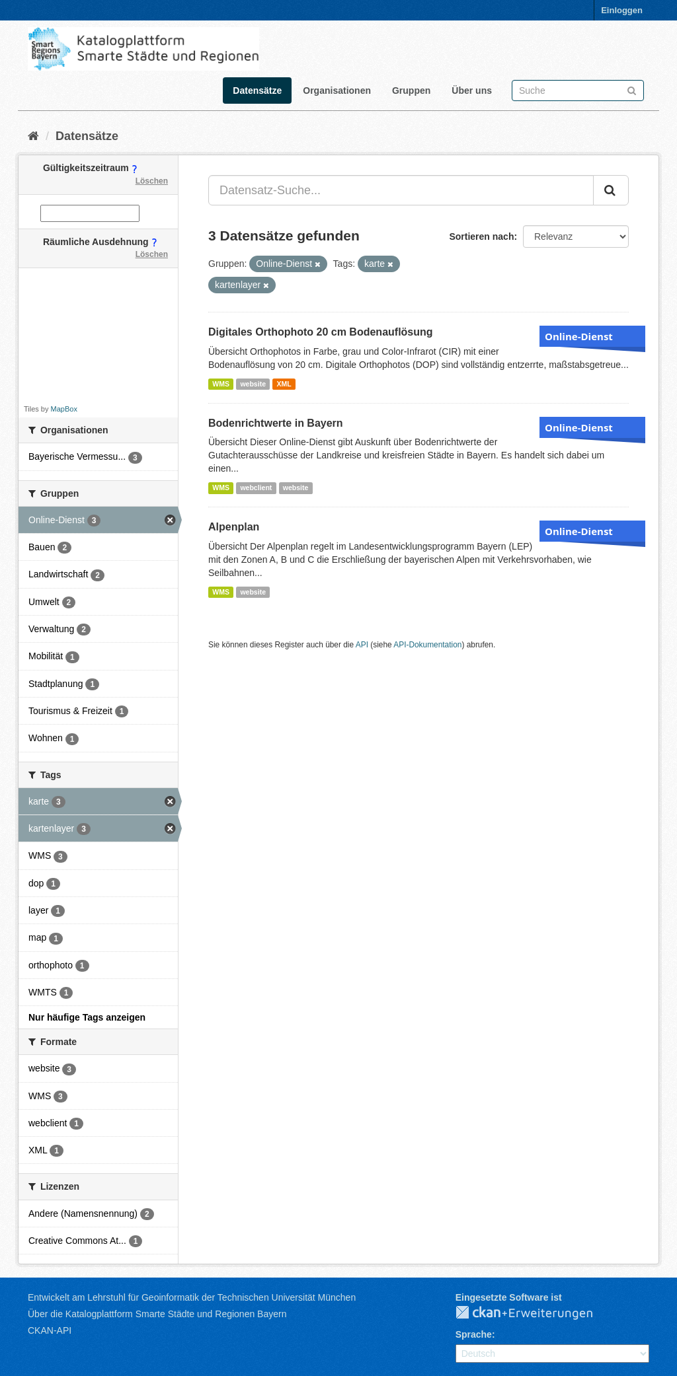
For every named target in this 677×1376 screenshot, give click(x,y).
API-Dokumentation (427, 644)
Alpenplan (233, 526)
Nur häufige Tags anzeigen (86, 1017)
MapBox (64, 409)
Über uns (472, 90)
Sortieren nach (481, 236)
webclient (256, 487)
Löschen (152, 181)
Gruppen (411, 90)
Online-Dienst (579, 336)
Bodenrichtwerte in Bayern (275, 423)
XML (283, 384)
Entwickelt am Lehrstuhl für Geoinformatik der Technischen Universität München (192, 1297)
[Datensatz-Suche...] (401, 190)
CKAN (535, 1313)
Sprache (474, 1334)
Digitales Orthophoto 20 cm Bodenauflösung (320, 332)
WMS (220, 384)
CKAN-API (49, 1330)
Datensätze (257, 90)
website (253, 384)
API (362, 644)
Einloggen (622, 10)
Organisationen (337, 90)
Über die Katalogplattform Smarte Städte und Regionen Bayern (157, 1314)
